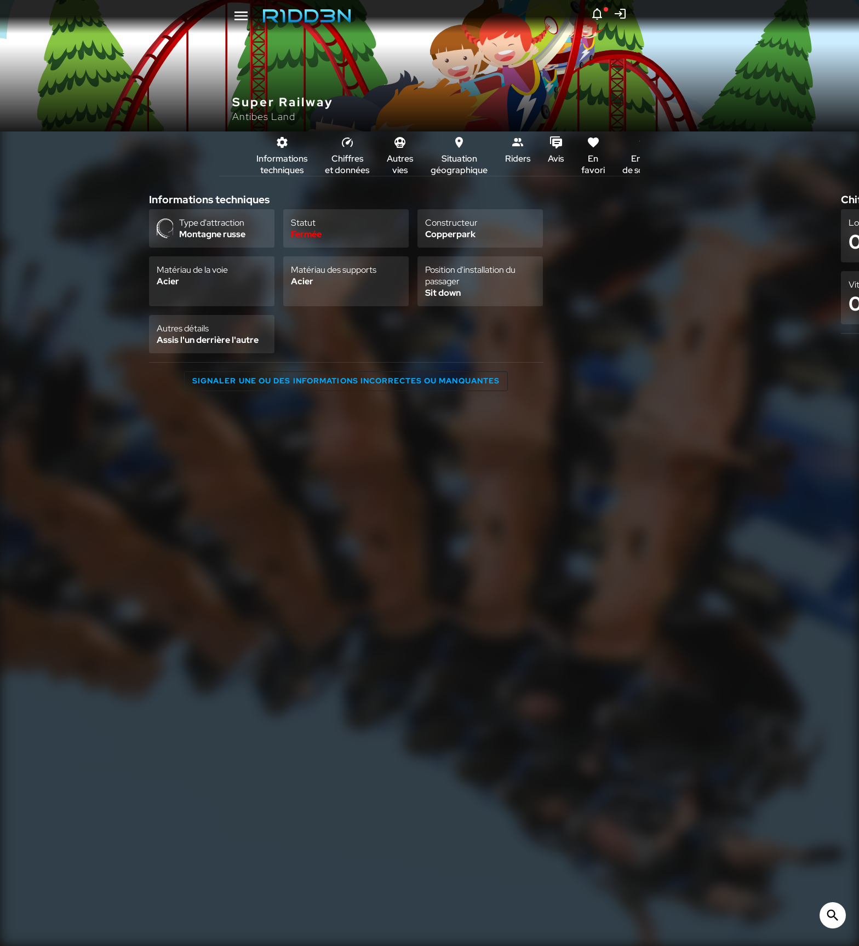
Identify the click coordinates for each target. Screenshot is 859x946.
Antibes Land (263, 116)
